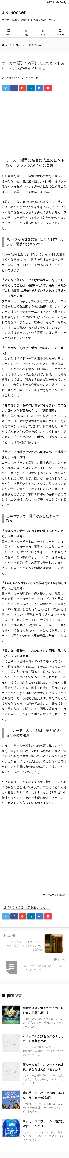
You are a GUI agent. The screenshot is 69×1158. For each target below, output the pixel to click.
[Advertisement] (32, 124)
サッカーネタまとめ (56, 894)
